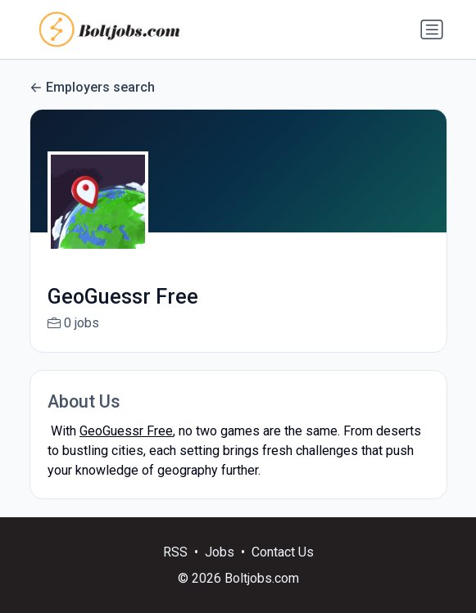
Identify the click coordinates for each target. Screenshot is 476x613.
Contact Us (283, 569)
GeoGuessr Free (126, 431)
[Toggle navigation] (431, 29)
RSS (175, 569)
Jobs (219, 569)
